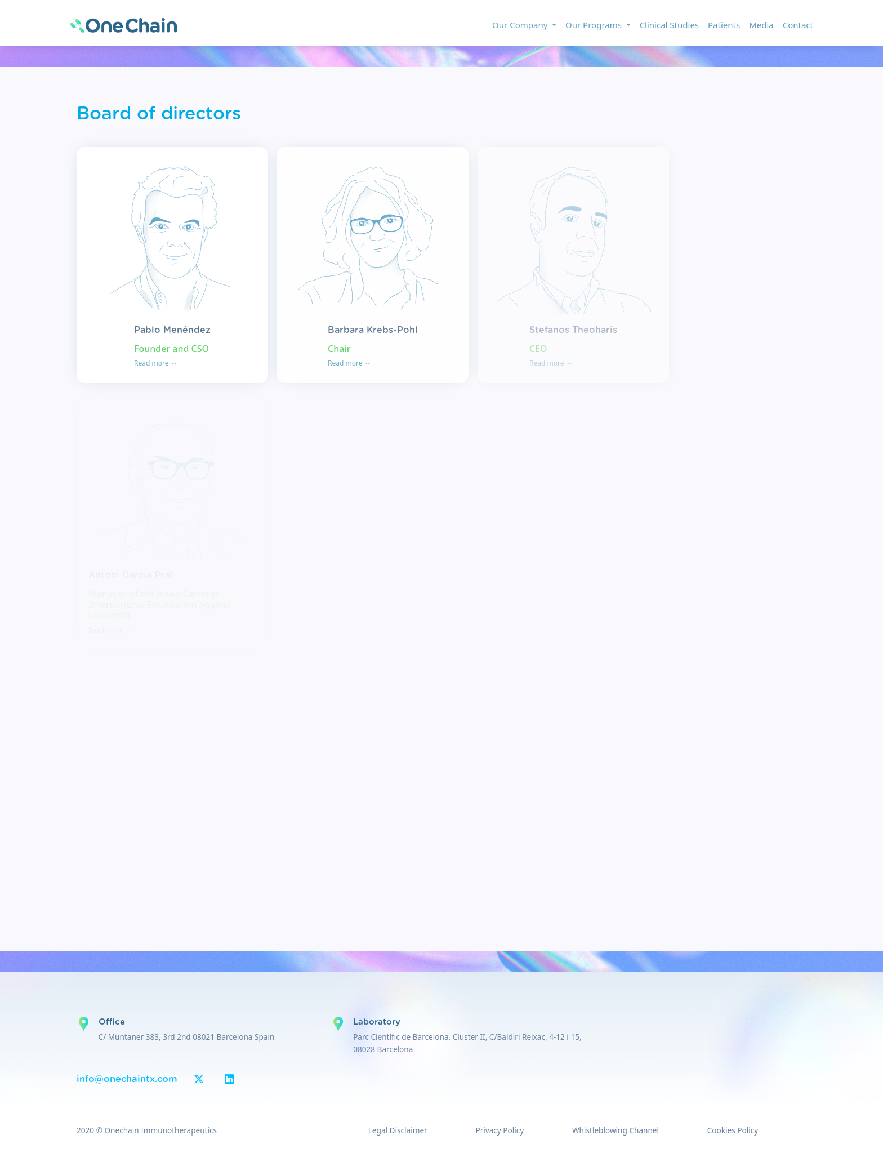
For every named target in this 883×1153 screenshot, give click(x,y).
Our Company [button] (521, 25)
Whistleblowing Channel (615, 1130)
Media (761, 25)
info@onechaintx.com (127, 1079)
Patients (724, 25)
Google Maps (84, 1024)
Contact (798, 25)
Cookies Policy (732, 1130)
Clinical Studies (669, 25)
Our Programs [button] (594, 25)
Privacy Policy (499, 1130)
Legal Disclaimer (397, 1130)
